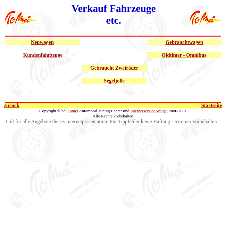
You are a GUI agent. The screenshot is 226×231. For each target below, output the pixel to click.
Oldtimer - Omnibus (184, 55)
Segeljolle (114, 80)
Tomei (73, 110)
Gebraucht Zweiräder (114, 68)
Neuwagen (42, 42)
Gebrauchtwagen (184, 42)
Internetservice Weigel (149, 110)
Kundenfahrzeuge (43, 55)
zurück (12, 105)
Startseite (211, 105)
